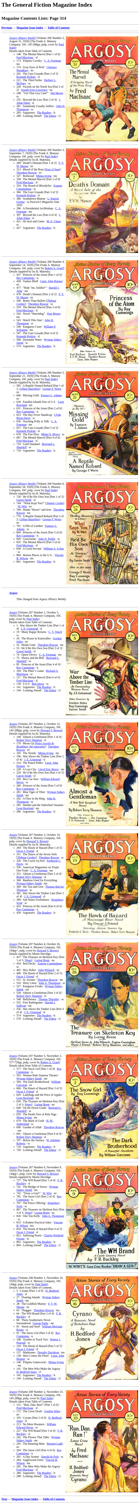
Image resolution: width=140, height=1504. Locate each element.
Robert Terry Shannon (29, 740)
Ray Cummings (25, 277)
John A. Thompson (49, 983)
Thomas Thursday (48, 999)
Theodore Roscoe (26, 172)
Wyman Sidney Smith (29, 883)
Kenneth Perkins (26, 76)
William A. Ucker (53, 548)
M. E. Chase (54, 221)
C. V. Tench (55, 631)
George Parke (40, 1323)
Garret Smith (23, 499)
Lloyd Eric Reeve (48, 769)
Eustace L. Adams (51, 395)
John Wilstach (46, 970)
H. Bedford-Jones (26, 1371)
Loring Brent (41, 960)
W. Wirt (22, 506)
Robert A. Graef (54, 268)
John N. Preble (46, 538)
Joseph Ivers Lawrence (34, 89)
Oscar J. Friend (25, 851)
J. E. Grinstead (29, 628)
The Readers (44, 112)
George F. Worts (51, 388)
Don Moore (53, 313)
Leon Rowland (25, 808)
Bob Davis (38, 683)
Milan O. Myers (50, 434)
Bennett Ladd (55, 1443)
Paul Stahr (51, 156)
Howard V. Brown (50, 730)
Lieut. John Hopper (51, 281)
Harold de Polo (50, 1456)
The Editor (50, 115)
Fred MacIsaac (25, 57)
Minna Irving (43, 175)
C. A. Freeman (52, 60)
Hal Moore (57, 93)
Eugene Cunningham (50, 963)
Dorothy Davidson (48, 1352)
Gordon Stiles (52, 1411)
